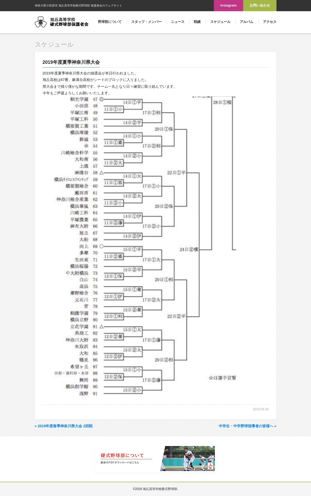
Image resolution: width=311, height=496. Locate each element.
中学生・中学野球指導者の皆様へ (247, 426)
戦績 (197, 22)
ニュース (177, 22)
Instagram (228, 5)
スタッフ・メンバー (146, 22)
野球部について (110, 22)
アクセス (269, 22)
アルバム (246, 22)
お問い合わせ (260, 5)
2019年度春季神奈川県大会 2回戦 (64, 426)
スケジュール (220, 22)
